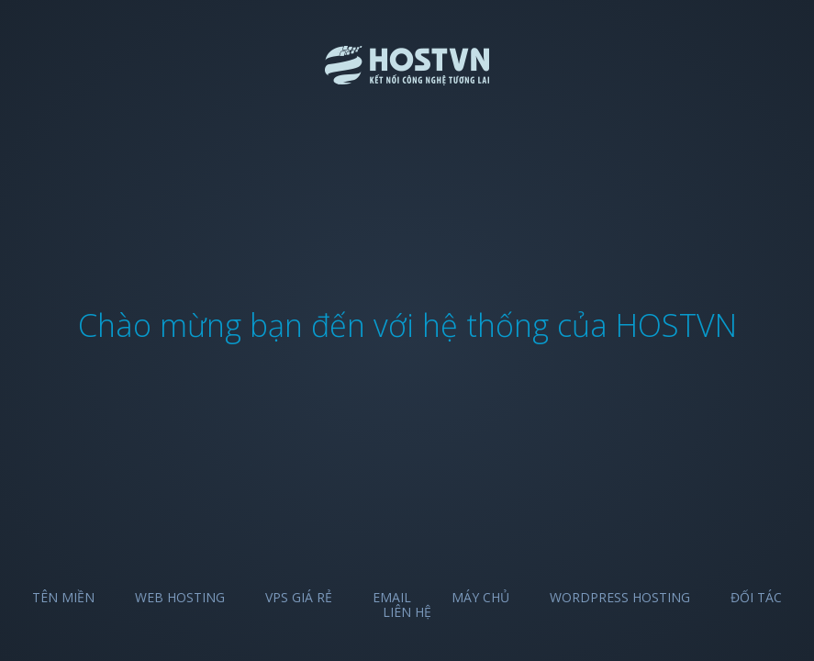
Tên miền (63, 597)
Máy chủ (480, 597)
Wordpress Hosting (620, 597)
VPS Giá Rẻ (298, 597)
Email (392, 597)
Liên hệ (407, 612)
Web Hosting (180, 597)
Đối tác (756, 597)
